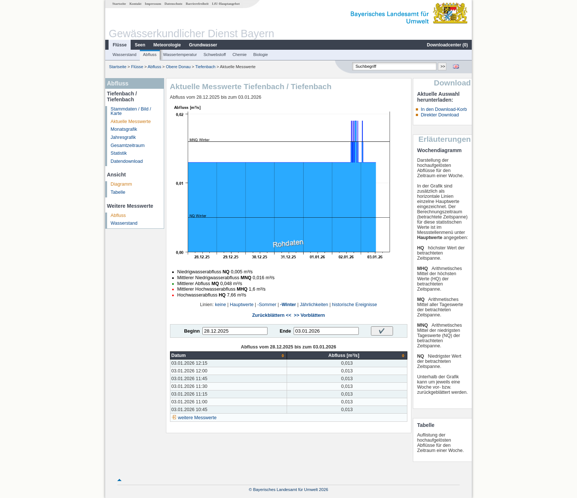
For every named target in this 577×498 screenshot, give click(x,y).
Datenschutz (173, 4)
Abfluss (150, 54)
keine (220, 304)
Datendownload (127, 161)
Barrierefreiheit (197, 4)
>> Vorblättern (309, 315)
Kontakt (136, 4)
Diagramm (121, 184)
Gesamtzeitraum (128, 145)
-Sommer (266, 304)
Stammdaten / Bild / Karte (131, 111)
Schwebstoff (214, 54)
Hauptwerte (242, 304)
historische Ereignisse (354, 304)
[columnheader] (228, 356)
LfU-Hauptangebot (226, 4)
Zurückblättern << (271, 315)
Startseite (119, 4)
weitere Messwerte (197, 417)
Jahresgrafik (123, 137)
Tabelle (118, 192)
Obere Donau (178, 66)
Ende (285, 331)
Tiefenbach (205, 66)
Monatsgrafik (124, 129)
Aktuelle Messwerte (131, 121)
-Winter (288, 304)
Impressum (153, 4)
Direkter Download (440, 115)
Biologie (260, 54)
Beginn (192, 331)
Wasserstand (125, 54)
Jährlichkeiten (314, 304)
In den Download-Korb (444, 109)
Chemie (240, 54)
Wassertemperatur (180, 54)
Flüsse (120, 45)
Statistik (119, 153)
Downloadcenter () (447, 45)
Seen (140, 45)
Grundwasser (203, 45)
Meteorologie (167, 45)
